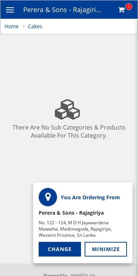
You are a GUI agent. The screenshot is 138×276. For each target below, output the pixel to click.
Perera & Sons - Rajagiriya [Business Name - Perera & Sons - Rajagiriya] (63, 9)
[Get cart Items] (125, 9)
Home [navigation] (12, 26)
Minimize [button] (106, 249)
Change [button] (60, 249)
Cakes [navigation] (35, 26)
